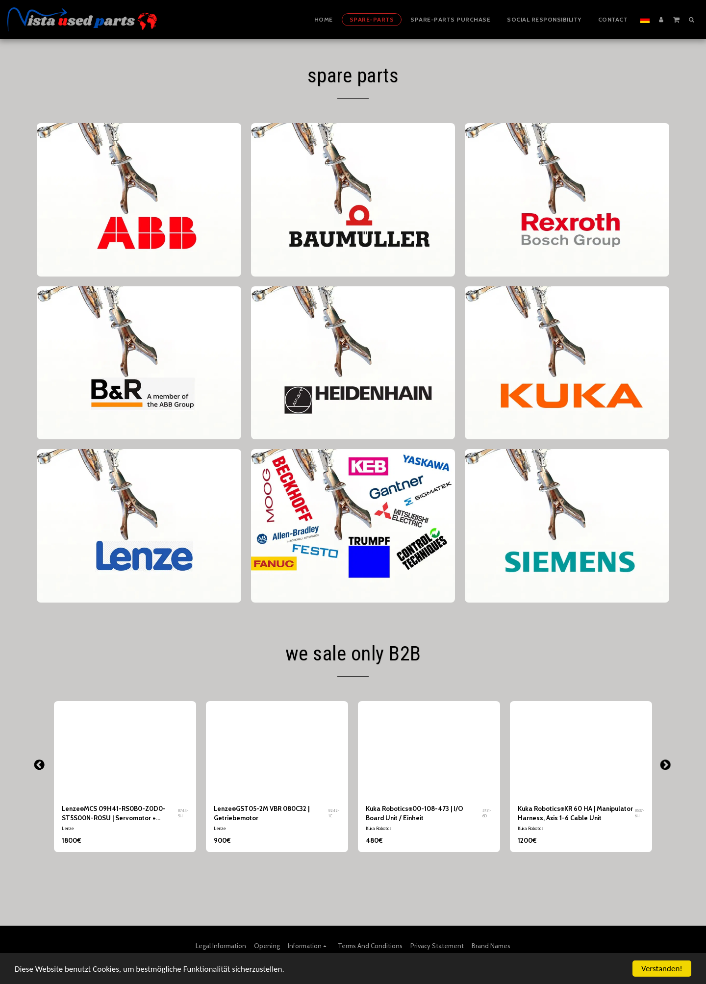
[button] (676, 19)
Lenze (68, 828)
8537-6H (639, 813)
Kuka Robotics (379, 828)
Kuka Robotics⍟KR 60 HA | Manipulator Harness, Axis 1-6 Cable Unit (575, 813)
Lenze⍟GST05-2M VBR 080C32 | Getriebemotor (261, 813)
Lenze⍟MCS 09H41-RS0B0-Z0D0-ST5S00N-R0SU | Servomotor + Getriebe (114, 814)
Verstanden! (661, 968)
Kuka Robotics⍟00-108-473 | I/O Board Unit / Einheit (414, 813)
